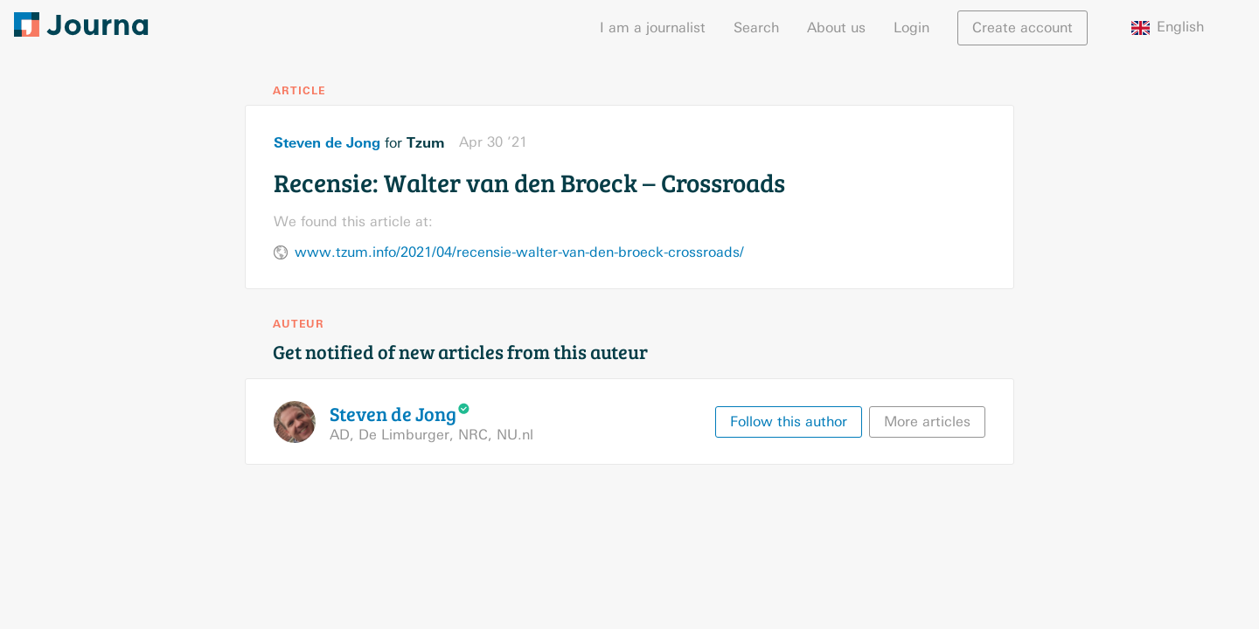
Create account (1022, 27)
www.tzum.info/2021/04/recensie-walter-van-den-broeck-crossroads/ (519, 252)
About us (836, 27)
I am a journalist (653, 27)
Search (756, 27)
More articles (927, 421)
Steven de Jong (327, 142)
